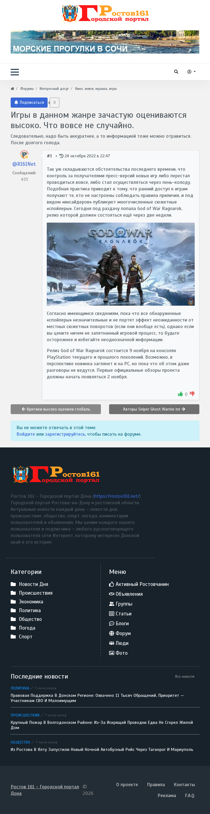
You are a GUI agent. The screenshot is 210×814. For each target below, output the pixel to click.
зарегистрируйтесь (65, 434)
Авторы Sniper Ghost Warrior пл (154, 409)
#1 (50, 155)
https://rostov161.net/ (116, 496)
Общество (20, 742)
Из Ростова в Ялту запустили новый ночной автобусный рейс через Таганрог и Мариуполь (102, 749)
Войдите (25, 434)
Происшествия (25, 715)
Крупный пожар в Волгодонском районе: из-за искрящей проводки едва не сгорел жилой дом (102, 725)
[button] (15, 72)
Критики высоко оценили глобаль (56, 409)
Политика (20, 688)
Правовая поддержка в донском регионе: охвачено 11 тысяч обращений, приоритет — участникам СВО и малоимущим (97, 698)
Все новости (184, 676)
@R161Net (24, 164)
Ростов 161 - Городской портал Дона (45, 790)
